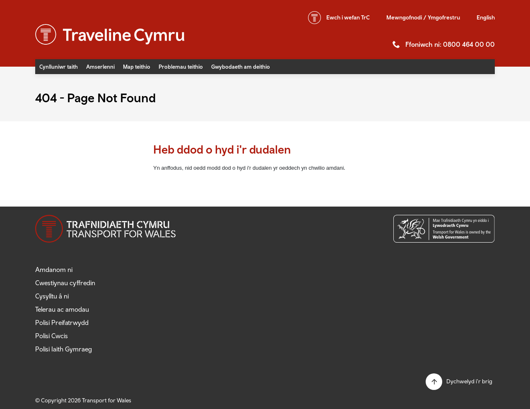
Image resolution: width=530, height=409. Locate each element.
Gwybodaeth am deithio (240, 66)
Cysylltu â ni (52, 296)
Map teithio (136, 66)
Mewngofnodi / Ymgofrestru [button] (423, 17)
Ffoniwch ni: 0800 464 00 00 (450, 44)
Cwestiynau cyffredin (65, 282)
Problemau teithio (181, 66)
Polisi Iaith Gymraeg (63, 349)
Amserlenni (100, 66)
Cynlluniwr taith (58, 66)
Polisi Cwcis (51, 335)
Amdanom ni (53, 269)
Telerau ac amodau (62, 309)
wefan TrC (348, 17)
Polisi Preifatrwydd (62, 322)
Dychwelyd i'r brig (469, 381)
